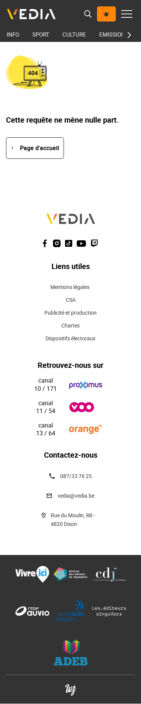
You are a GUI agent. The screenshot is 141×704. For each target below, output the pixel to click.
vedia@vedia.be (76, 495)
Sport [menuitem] (40, 34)
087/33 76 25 (76, 476)
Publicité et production (70, 312)
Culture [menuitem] (74, 34)
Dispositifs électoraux (70, 338)
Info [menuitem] (13, 34)
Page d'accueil (39, 148)
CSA (71, 299)
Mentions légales (70, 287)
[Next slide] (127, 35)
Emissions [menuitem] (114, 34)
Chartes (70, 325)
